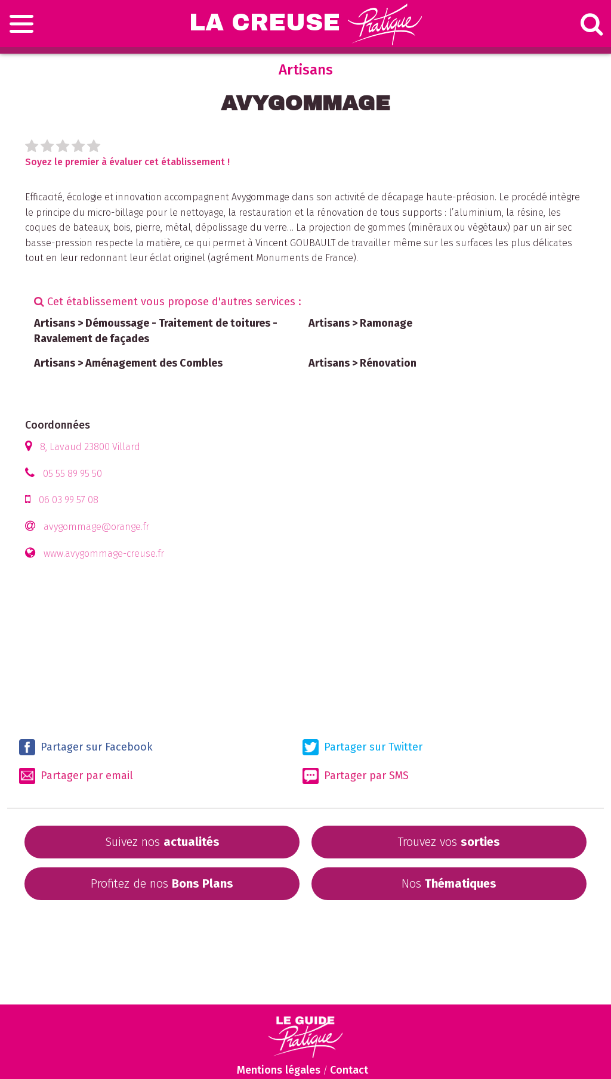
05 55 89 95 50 (72, 473)
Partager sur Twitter (362, 747)
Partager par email (76, 776)
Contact (349, 1070)
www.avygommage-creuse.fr (104, 553)
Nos (449, 883)
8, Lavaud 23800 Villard (90, 446)
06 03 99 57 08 (68, 500)
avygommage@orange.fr (96, 526)
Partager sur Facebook (86, 747)
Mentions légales (278, 1070)
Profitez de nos (162, 883)
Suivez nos (162, 842)
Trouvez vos (448, 842)
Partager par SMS (356, 776)
